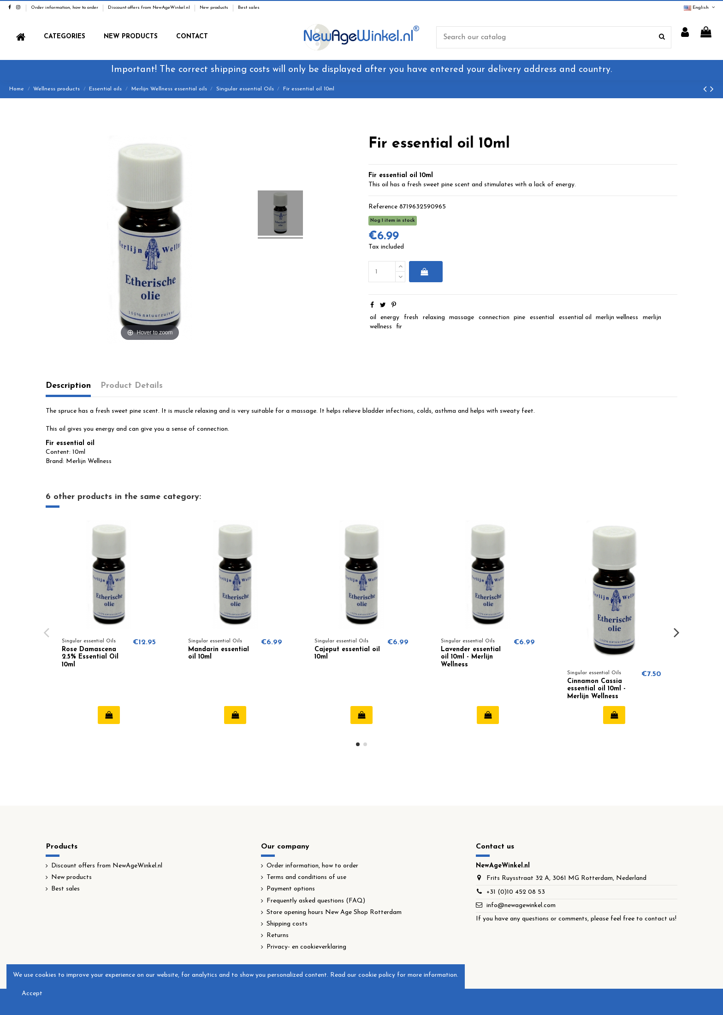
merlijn (652, 317)
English (700, 7)
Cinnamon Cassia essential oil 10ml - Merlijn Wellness (596, 689)
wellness (381, 326)
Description (68, 385)
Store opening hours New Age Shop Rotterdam (334, 912)
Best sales (249, 7)
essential (542, 317)
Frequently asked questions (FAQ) (316, 900)
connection (494, 317)
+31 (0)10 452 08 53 (515, 892)
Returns (278, 935)
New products (215, 7)
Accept (32, 993)
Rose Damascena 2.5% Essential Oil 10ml (90, 657)
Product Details (132, 385)
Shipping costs (287, 923)
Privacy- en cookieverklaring (306, 947)
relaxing (434, 317)
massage (461, 317)
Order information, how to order (65, 7)
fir (399, 326)
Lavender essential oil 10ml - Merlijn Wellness (471, 657)
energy (389, 317)
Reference (382, 206)
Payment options (291, 888)
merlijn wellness (617, 317)
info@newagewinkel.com (521, 905)
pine (519, 317)
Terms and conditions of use (306, 877)
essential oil (575, 317)
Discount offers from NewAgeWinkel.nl (149, 7)
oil (373, 317)
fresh (411, 317)
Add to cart (424, 271)
